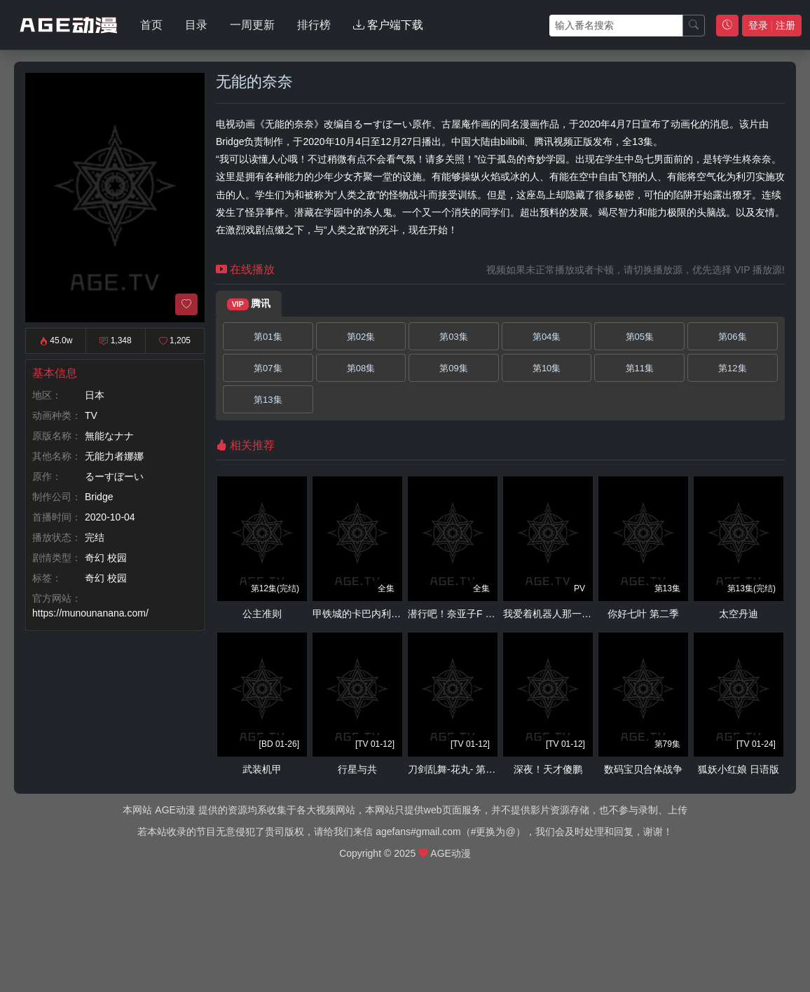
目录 (196, 25)
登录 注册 (771, 25)
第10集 (547, 368)
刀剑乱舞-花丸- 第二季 (456, 769)
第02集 (361, 336)
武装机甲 (262, 769)
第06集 (732, 336)
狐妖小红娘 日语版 (738, 769)
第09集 (453, 368)
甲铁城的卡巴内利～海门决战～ (381, 613)
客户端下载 (388, 25)
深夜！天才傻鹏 (548, 769)
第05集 (640, 336)
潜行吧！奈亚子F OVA (456, 613)
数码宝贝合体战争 (643, 769)
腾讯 (248, 304)
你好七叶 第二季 (643, 613)
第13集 (268, 399)
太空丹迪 (738, 613)
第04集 (547, 336)
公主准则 (262, 613)
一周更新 (252, 25)
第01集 (268, 336)
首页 (151, 25)
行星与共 (357, 769)
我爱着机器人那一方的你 (557, 613)
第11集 (640, 368)
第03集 (453, 336)
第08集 (361, 368)
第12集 (732, 368)
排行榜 (314, 25)
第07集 (268, 368)
